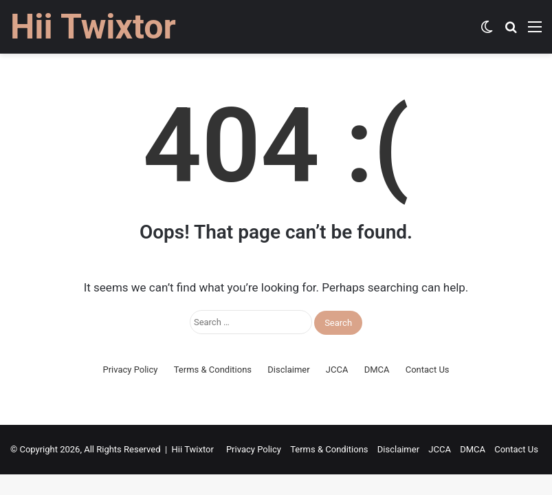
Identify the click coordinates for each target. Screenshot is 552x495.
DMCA (377, 369)
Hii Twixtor (193, 449)
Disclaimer (288, 369)
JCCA (337, 369)
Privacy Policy (129, 369)
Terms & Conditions (213, 369)
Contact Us (428, 369)
